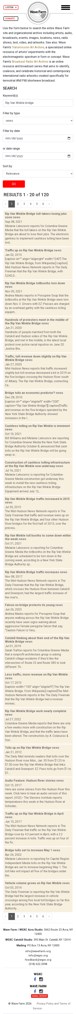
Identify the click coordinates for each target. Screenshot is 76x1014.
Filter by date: (11, 131)
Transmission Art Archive (28, 47)
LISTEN (11, 7)
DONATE (10, 18)
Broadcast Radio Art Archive (30, 61)
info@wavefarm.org (38, 951)
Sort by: (8, 166)
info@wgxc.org (38, 955)
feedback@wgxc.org (38, 959)
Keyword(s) (10, 95)
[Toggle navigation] (65, 7)
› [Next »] (49, 204)
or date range (11, 148)
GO (14, 184)
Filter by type (11, 113)
